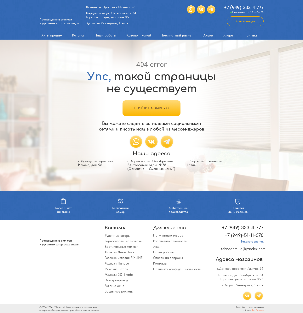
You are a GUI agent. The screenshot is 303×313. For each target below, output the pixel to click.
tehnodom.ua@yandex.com (243, 248)
